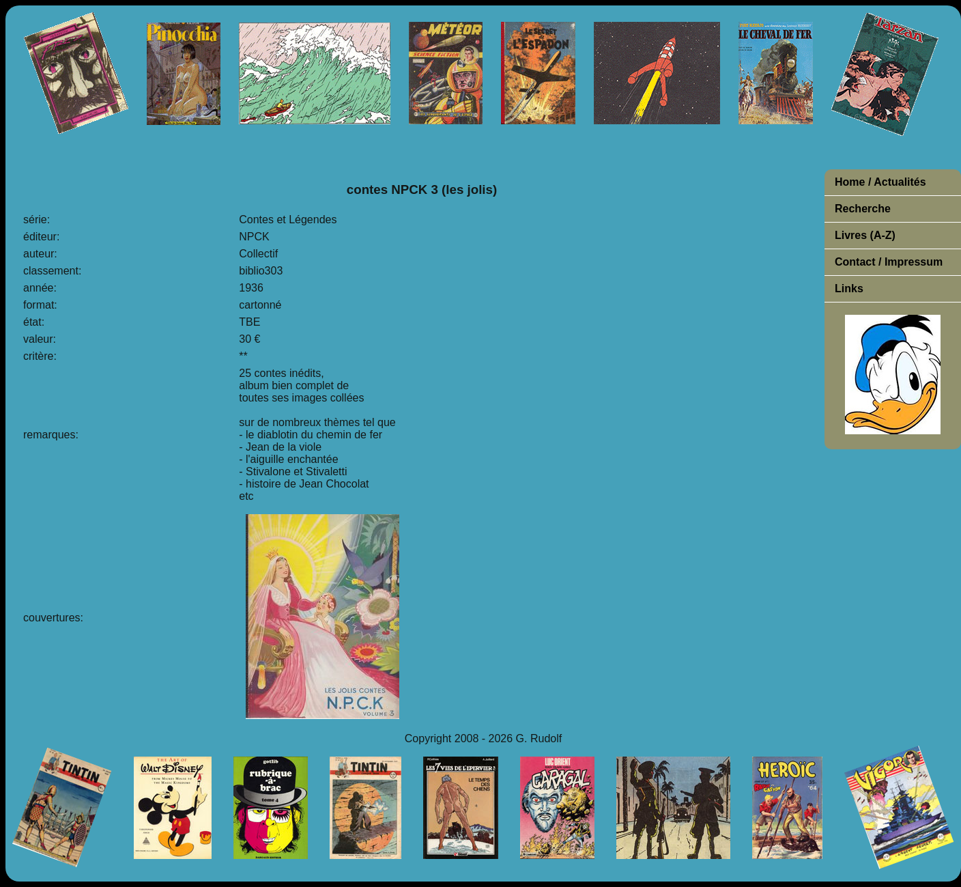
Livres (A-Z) (865, 235)
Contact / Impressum (889, 262)
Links (849, 288)
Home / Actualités (880, 182)
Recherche (863, 208)
